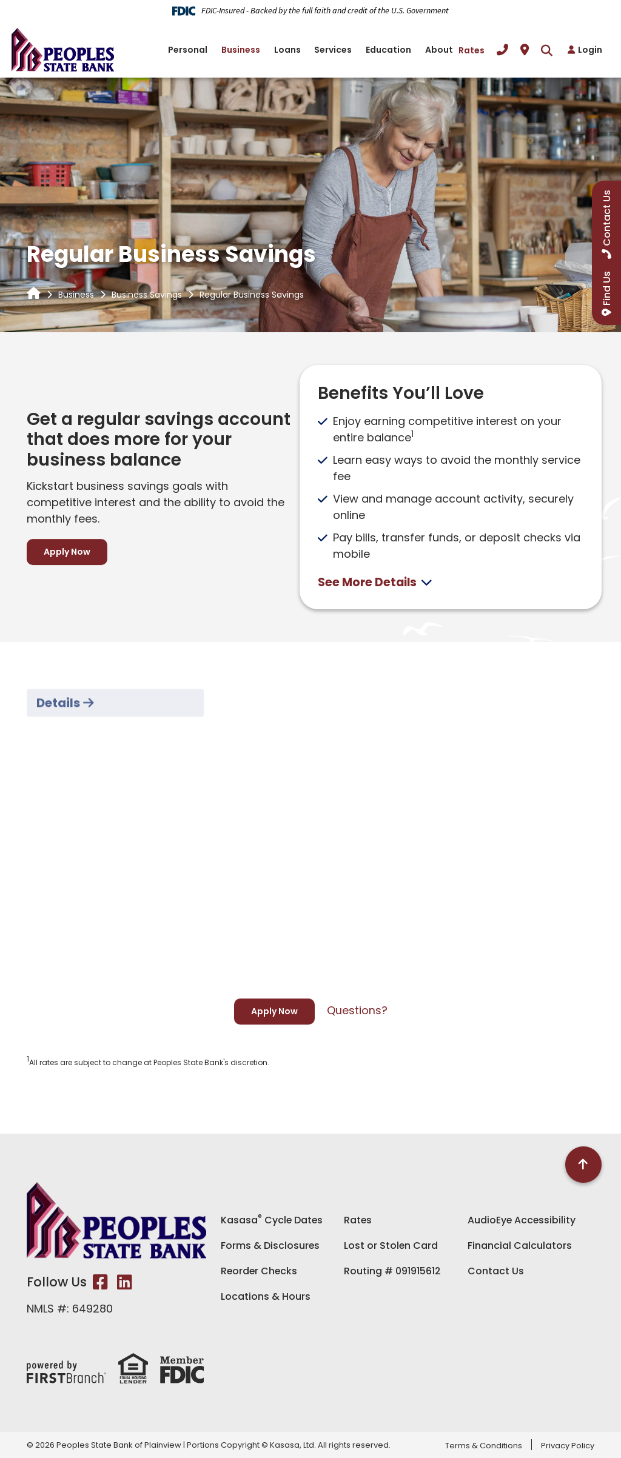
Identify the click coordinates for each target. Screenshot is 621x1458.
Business (76, 295)
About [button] (439, 50)
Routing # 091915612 (392, 1270)
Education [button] (388, 50)
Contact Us (496, 1270)
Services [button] (333, 50)
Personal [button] (187, 50)
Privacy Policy (567, 1445)
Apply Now (67, 552)
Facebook (100, 1282)
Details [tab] (58, 746)
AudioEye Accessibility (522, 1219)
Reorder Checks (260, 1270)
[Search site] (546, 50)
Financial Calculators (520, 1245)
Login (590, 50)
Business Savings (147, 295)
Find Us (607, 288)
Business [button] (240, 50)
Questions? (357, 1009)
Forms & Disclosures (270, 1245)
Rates (471, 50)
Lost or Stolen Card (391, 1245)
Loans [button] (287, 50)
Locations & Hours (265, 1296)
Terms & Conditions (483, 1445)
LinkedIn (124, 1282)
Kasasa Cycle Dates (272, 1219)
